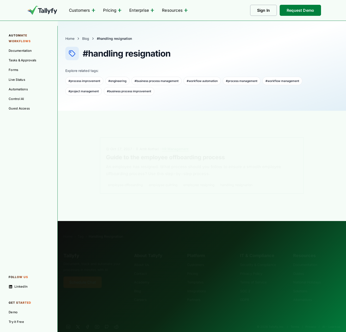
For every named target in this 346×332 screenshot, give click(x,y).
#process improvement (84, 81)
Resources (175, 10)
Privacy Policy (251, 266)
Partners (194, 292)
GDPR (244, 292)
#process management (241, 81)
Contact (140, 266)
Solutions (300, 284)
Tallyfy (71, 248)
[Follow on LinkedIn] (29, 286)
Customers (82, 10)
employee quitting (163, 177)
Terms (294, 319)
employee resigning (199, 177)
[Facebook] (87, 319)
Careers (140, 292)
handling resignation (236, 177)
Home (69, 38)
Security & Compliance (258, 257)
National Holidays (307, 275)
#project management (83, 91)
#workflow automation (202, 81)
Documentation (305, 257)
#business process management (157, 81)
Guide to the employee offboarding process (165, 149)
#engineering (117, 81)
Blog (85, 38)
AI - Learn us (331, 319)
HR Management (175, 142)
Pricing (112, 10)
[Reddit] (116, 319)
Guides (298, 266)
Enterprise (141, 10)
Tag (81, 229)
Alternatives (302, 292)
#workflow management (282, 81)
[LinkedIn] (68, 319)
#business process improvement (129, 91)
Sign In (263, 10)
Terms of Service (253, 275)
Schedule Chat (82, 275)
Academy (141, 275)
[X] (78, 319)
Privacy (310, 319)
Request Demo (300, 10)
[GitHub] (106, 319)
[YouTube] (97, 319)
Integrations (196, 284)
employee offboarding (125, 177)
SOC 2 (245, 284)
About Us (141, 257)
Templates (195, 275)
